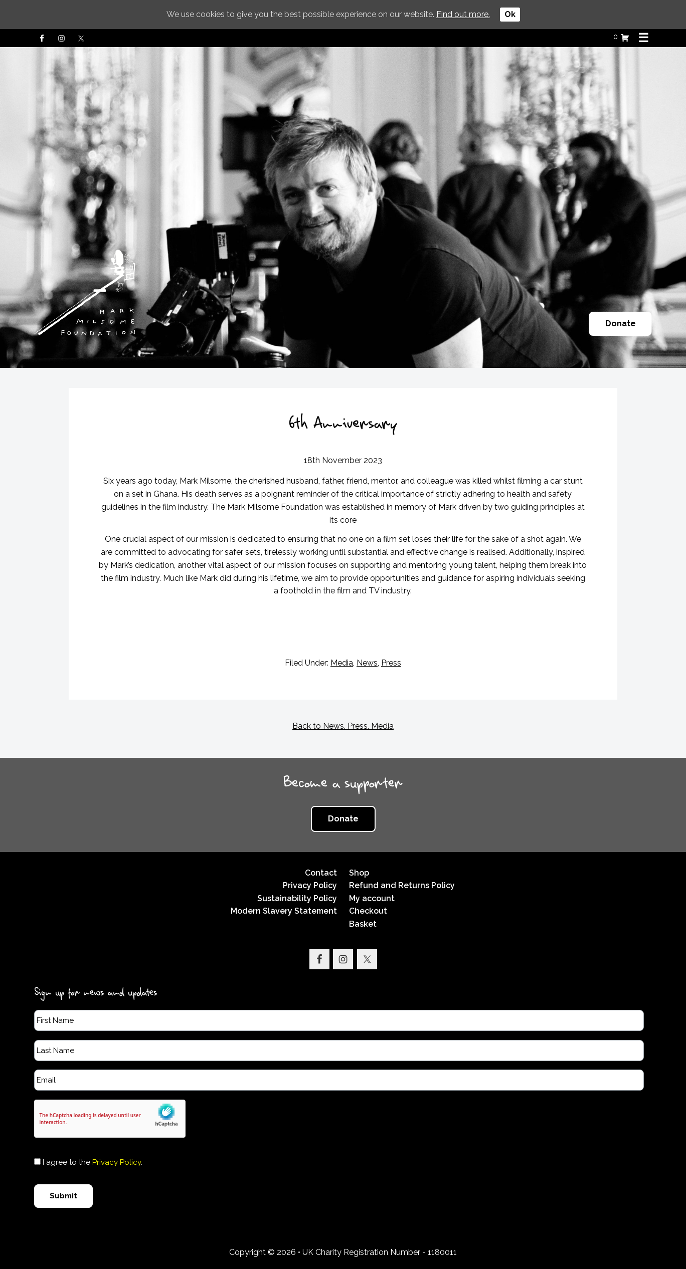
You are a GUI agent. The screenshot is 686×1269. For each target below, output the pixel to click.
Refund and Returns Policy (402, 885)
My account (372, 898)
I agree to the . (92, 1162)
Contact (321, 873)
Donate (620, 323)
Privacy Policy (310, 885)
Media (341, 663)
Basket (363, 924)
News (367, 663)
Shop (359, 873)
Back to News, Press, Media (343, 726)
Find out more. (463, 14)
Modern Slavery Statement (284, 911)
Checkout (368, 911)
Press (391, 663)
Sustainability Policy (297, 898)
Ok (510, 14)
